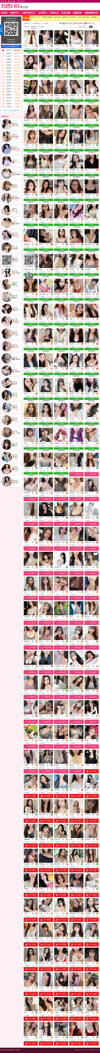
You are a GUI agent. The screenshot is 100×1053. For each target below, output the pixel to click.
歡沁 (16, 284)
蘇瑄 (16, 407)
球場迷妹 (17, 371)
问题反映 (77, 13)
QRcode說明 (11, 41)
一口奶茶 (17, 433)
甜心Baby (18, 149)
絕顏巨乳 (17, 198)
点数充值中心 (28, 13)
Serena (17, 235)
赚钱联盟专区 (91, 13)
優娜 (16, 248)
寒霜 (16, 259)
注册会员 (54, 13)
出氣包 (17, 482)
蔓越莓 (17, 321)
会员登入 (43, 13)
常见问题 (65, 13)
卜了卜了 (17, 162)
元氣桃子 (17, 223)
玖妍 (16, 187)
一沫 (16, 210)
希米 (16, 445)
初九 (16, 420)
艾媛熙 (17, 136)
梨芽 (16, 384)
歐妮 (16, 333)
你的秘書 (17, 174)
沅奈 (16, 395)
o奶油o (17, 469)
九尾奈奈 (17, 273)
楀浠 (16, 457)
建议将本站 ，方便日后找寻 (13, 1)
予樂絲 (17, 125)
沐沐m (17, 347)
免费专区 (14, 13)
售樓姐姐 (17, 359)
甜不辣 (17, 310)
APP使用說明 (11, 39)
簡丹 (16, 297)
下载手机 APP (11, 18)
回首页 (4, 13)
